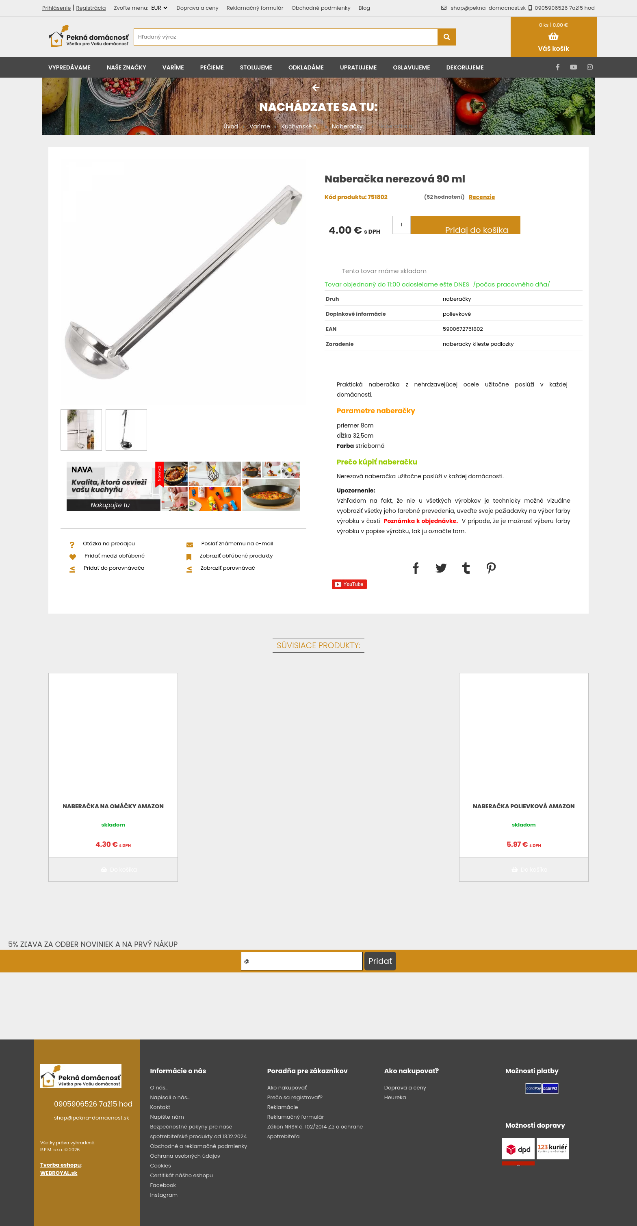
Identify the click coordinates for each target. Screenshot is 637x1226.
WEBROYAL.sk (58, 1173)
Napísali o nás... (170, 1097)
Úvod (230, 126)
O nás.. (158, 1087)
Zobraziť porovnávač (228, 568)
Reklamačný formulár (255, 8)
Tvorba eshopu (60, 1165)
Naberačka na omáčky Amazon (113, 806)
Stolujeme (256, 67)
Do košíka (117, 869)
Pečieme (212, 67)
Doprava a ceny (198, 8)
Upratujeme (358, 67)
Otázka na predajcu (109, 543)
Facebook (163, 1185)
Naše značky (126, 67)
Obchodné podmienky (321, 8)
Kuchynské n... (301, 126)
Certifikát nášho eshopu (181, 1175)
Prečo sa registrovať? (295, 1097)
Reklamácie (282, 1107)
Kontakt (160, 1107)
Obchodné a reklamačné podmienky (198, 1146)
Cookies (160, 1166)
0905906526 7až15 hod (560, 7)
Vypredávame (69, 67)
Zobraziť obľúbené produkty (236, 556)
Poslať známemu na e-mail (237, 543)
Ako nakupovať (287, 1087)
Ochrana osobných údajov (185, 1156)
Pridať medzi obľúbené (114, 556)
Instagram (164, 1195)
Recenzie (482, 197)
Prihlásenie (56, 8)
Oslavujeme (411, 67)
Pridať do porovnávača (114, 568)
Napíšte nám (167, 1117)
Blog (364, 8)
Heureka (395, 1097)
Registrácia (91, 8)
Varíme (173, 67)
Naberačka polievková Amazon (524, 806)
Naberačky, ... (350, 126)
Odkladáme (306, 67)
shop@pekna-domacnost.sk (488, 8)
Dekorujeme (465, 67)
